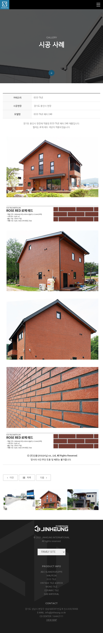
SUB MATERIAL (51, 594)
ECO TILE (51, 579)
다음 (43, 493)
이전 (10, 493)
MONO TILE (51, 586)
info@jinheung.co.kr (55, 612)
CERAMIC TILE (51, 590)
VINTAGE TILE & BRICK (51, 583)
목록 (27, 493)
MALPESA (52, 575)
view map (51, 620)
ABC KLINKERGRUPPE (51, 572)
